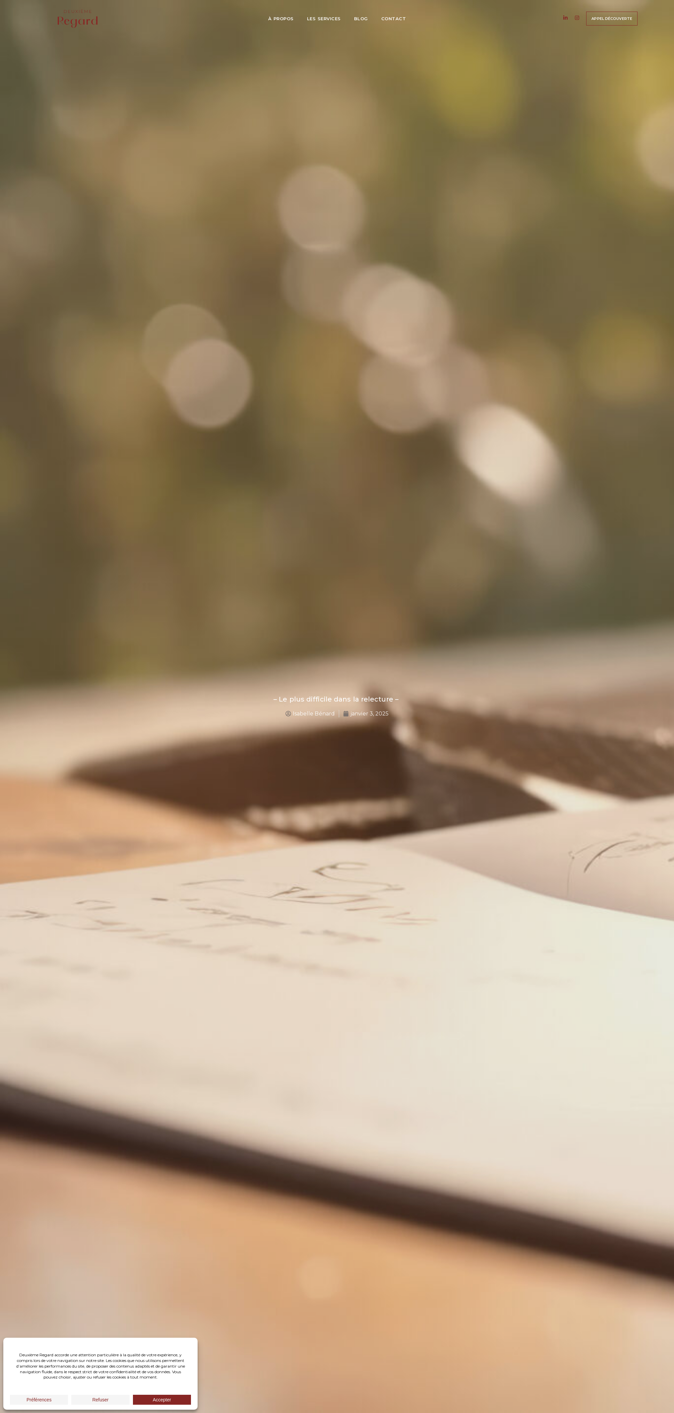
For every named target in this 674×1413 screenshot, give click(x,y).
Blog (361, 18)
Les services (324, 18)
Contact (393, 18)
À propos (281, 18)
